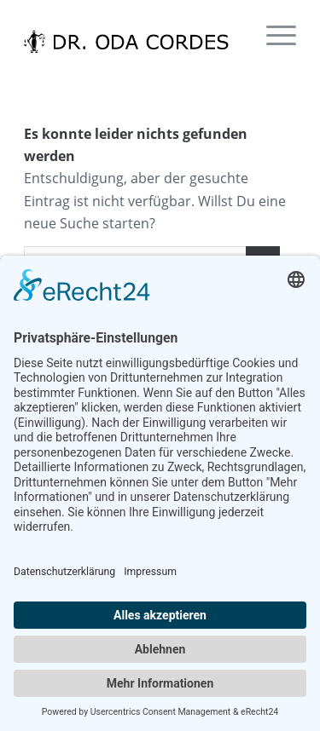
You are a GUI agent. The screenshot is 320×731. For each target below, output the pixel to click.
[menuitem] (272, 34)
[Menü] (272, 34)
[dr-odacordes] (132, 34)
